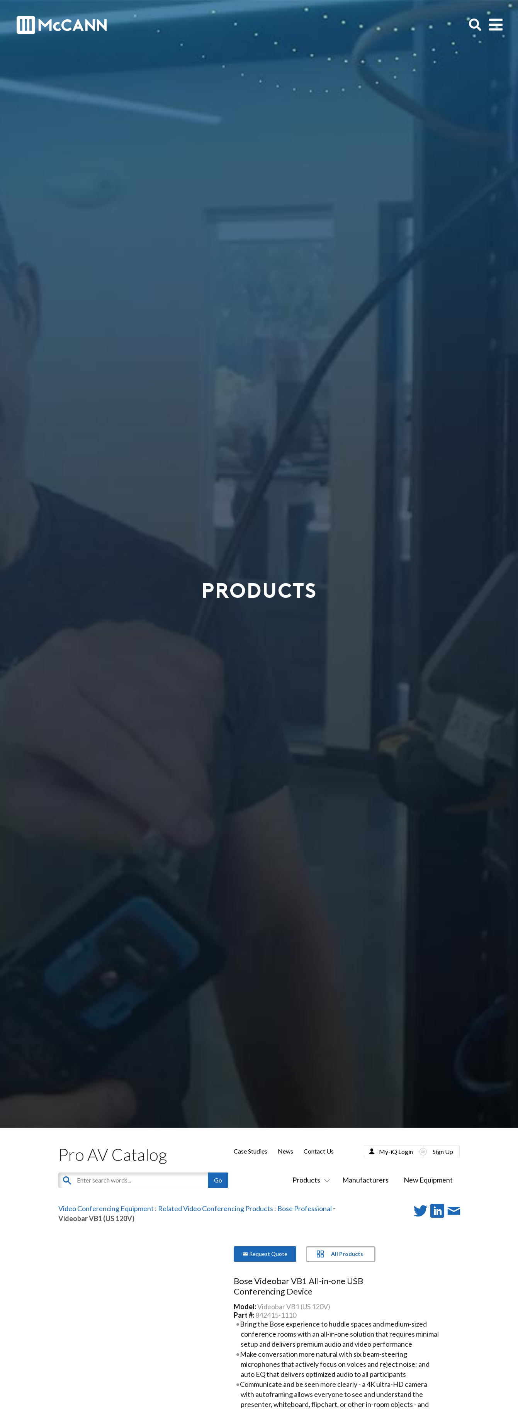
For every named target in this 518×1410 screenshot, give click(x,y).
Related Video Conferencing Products (215, 1208)
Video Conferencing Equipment (106, 1208)
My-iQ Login (396, 1151)
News (285, 1151)
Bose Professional (304, 1208)
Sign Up (443, 1151)
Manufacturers (365, 1180)
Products (309, 1180)
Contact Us (319, 1151)
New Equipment (428, 1180)
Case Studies (250, 1151)
